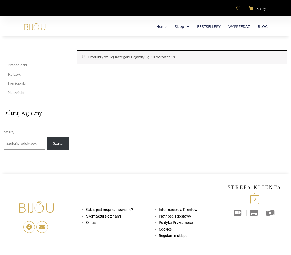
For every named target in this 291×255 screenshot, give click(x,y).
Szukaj (9, 131)
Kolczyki (14, 74)
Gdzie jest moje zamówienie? (109, 209)
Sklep (182, 26)
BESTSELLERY (209, 26)
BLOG (263, 26)
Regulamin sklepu (173, 235)
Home (161, 26)
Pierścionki (17, 83)
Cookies (165, 229)
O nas (91, 222)
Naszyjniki (16, 92)
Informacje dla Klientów (178, 209)
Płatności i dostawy (175, 216)
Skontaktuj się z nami (103, 216)
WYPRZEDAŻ (239, 26)
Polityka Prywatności (176, 222)
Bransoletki (17, 64)
